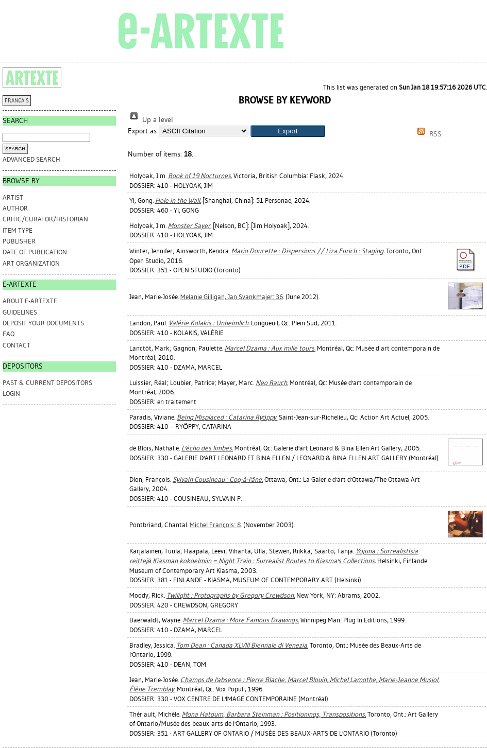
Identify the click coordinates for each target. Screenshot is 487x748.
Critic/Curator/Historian (45, 219)
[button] (287, 131)
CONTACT (16, 345)
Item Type (17, 230)
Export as (142, 131)
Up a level (150, 119)
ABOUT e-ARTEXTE (30, 301)
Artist (13, 197)
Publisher (19, 241)
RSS (428, 134)
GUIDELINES (20, 312)
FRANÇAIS (17, 100)
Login (11, 393)
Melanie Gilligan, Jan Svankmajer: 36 (231, 297)
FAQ (8, 334)
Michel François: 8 (215, 525)
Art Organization (31, 263)
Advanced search (31, 159)
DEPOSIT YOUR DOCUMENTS (43, 323)
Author (15, 208)
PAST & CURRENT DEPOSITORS (47, 383)
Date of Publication (35, 252)
